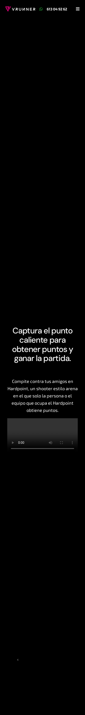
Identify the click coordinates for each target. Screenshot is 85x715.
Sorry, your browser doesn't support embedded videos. (42, 436)
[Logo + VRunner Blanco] (20, 8)
